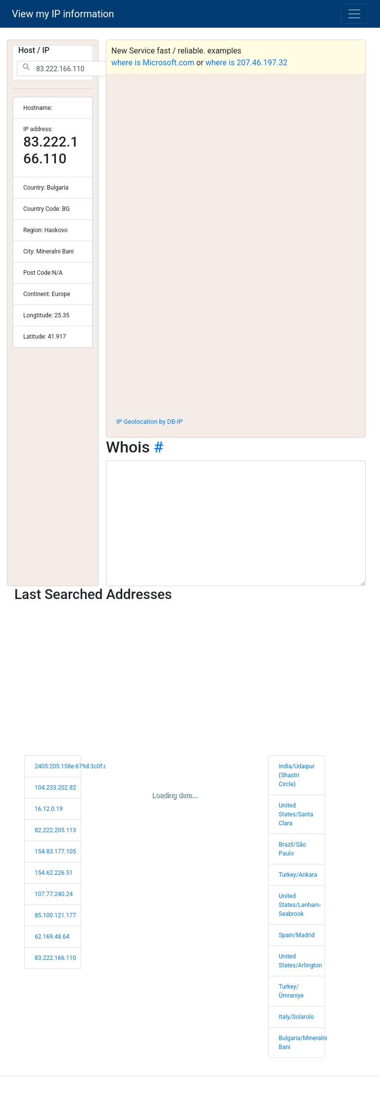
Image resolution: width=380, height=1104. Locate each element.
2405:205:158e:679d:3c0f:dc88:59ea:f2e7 (89, 766)
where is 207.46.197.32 (246, 62)
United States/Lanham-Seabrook (300, 905)
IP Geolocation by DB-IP (149, 421)
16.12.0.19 (49, 808)
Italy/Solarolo (296, 1016)
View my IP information (63, 14)
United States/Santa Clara (296, 814)
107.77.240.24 (54, 894)
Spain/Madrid (296, 935)
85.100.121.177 (55, 915)
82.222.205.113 (55, 830)
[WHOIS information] (236, 523)
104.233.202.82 (55, 787)
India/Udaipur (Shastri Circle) (296, 775)
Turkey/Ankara (298, 874)
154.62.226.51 (54, 872)
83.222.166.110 (55, 957)
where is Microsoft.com (152, 62)
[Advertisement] (235, 336)
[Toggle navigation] (354, 14)
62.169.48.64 (52, 936)
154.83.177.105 (55, 851)
